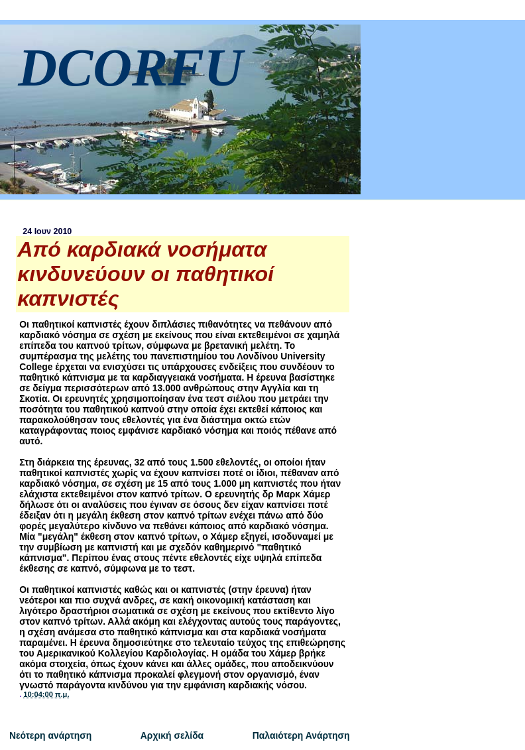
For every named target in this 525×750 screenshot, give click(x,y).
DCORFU (130, 67)
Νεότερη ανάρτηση (50, 735)
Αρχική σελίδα (172, 735)
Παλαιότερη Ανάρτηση (301, 735)
